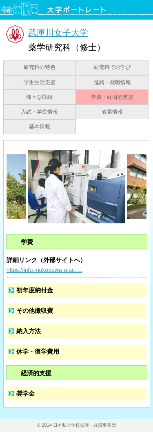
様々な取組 (39, 97)
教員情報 (112, 112)
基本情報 (39, 126)
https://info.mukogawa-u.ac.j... (44, 270)
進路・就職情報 (112, 82)
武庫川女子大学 (58, 32)
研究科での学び (112, 67)
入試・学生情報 (39, 112)
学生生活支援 (39, 82)
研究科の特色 (39, 67)
